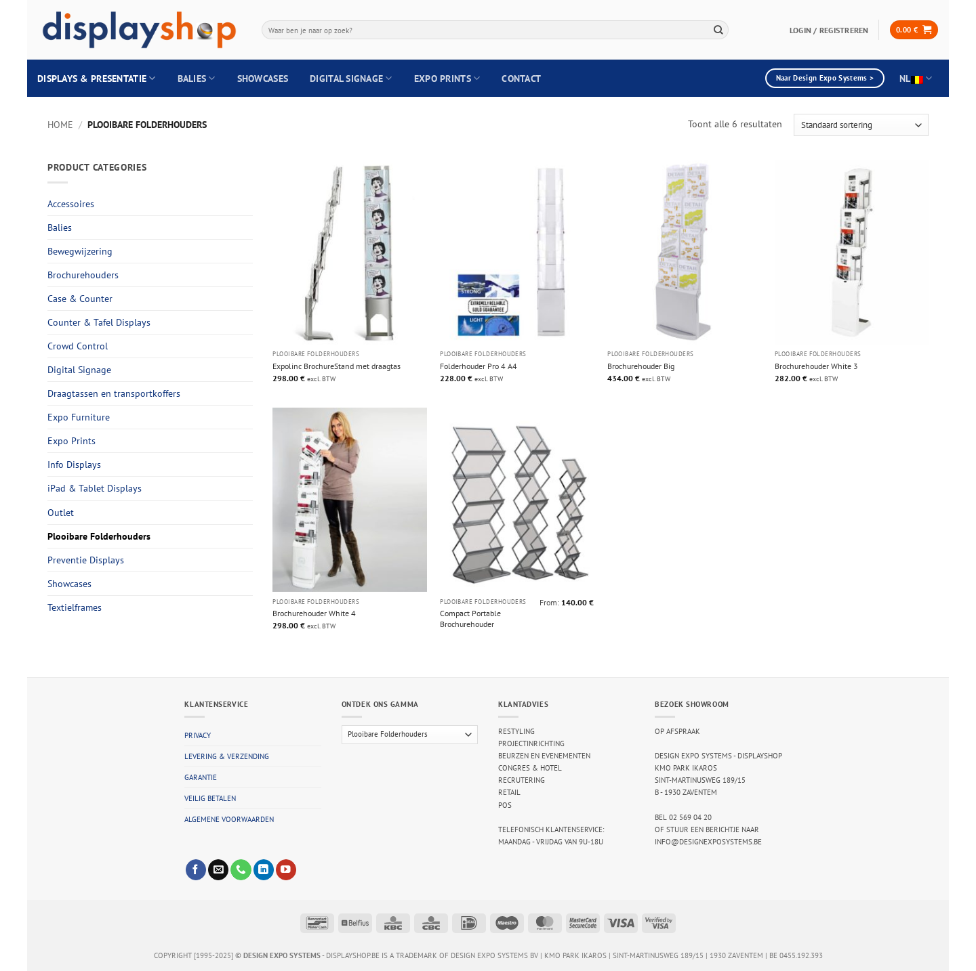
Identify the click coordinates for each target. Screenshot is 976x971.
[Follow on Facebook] (196, 869)
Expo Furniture (78, 417)
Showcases (262, 78)
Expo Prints (447, 78)
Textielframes (74, 607)
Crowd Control (77, 346)
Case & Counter (80, 299)
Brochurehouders (83, 275)
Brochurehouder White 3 (816, 365)
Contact (521, 78)
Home (60, 124)
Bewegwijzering (80, 251)
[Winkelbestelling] (861, 125)
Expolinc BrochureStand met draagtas (336, 365)
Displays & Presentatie (96, 78)
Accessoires (70, 204)
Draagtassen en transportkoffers (113, 393)
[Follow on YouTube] (286, 869)
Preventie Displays (85, 560)
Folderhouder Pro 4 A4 (478, 365)
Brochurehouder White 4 (314, 612)
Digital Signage (351, 78)
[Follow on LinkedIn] (263, 869)
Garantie (200, 777)
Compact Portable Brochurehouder (470, 618)
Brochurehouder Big (640, 365)
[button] (914, 29)
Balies (197, 78)
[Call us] (240, 869)
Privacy (197, 735)
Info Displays (74, 464)
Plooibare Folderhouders (98, 536)
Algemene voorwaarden (229, 819)
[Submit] (718, 29)
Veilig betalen (210, 798)
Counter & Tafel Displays (98, 322)
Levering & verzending (226, 756)
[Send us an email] (218, 869)
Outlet (60, 512)
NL (915, 78)
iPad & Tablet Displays (94, 488)
